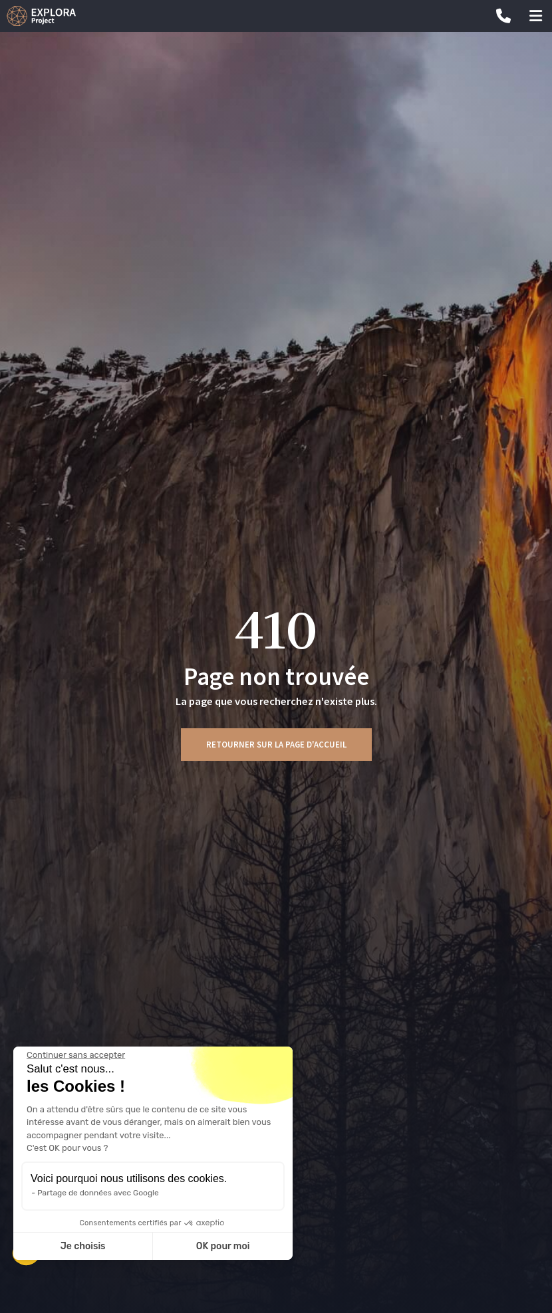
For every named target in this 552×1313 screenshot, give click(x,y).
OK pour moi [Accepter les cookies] (223, 1246)
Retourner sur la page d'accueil (276, 744)
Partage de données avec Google (98, 1192)
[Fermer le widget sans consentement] (76, 1055)
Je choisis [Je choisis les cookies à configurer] (83, 1246)
